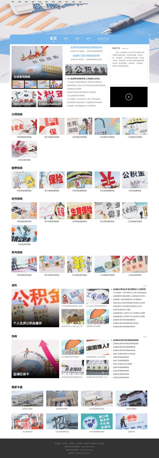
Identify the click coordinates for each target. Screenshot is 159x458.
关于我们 (65, 443)
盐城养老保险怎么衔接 (94, 59)
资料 (33, 2)
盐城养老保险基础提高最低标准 (86, 47)
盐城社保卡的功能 (77, 59)
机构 (46, 2)
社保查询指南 (22, 76)
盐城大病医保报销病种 (95, 51)
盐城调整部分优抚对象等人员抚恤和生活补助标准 (84, 102)
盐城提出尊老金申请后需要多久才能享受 (81, 92)
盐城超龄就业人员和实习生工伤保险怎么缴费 (129, 313)
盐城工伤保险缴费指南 (121, 360)
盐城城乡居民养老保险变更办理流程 (125, 323)
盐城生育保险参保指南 (121, 357)
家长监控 (101, 443)
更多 (144, 286)
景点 (66, 2)
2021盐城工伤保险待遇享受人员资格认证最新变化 (84, 82)
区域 (39, 2)
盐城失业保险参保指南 (121, 374)
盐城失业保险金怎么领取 (122, 309)
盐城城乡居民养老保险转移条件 (124, 326)
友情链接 (79, 443)
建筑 (60, 2)
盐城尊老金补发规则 (74, 89)
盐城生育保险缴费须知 (121, 367)
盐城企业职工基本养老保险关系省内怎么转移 (129, 303)
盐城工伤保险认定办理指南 (122, 364)
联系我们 (72, 443)
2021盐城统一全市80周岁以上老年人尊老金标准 (84, 99)
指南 (26, 2)
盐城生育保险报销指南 (121, 371)
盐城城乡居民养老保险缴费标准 (124, 320)
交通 (53, 2)
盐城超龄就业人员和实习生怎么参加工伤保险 (129, 316)
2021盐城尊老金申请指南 (76, 95)
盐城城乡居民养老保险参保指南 (124, 350)
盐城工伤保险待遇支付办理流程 (124, 354)
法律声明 (87, 443)
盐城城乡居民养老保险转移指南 (125, 340)
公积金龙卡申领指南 (77, 51)
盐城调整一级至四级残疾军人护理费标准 (81, 106)
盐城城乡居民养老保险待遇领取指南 (125, 343)
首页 (13, 2)
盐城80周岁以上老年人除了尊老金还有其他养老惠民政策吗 (87, 85)
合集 (80, 2)
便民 (19, 2)
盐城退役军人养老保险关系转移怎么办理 (127, 306)
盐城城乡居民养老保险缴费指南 (124, 347)
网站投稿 (57, 443)
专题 (73, 2)
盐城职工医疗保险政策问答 (86, 55)
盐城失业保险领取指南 (121, 377)
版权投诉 (94, 443)
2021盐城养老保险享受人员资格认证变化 (83, 79)
